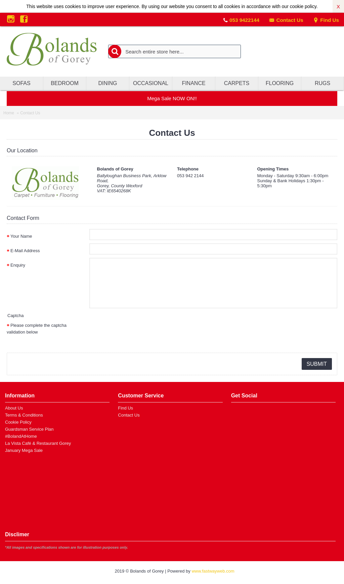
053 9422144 (244, 20)
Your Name (21, 236)
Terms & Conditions (24, 415)
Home (8, 113)
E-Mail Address (25, 250)
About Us (14, 408)
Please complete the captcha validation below (37, 329)
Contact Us (286, 20)
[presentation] (140, 331)
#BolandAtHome (21, 436)
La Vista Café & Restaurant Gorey (38, 443)
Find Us (326, 20)
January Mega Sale (24, 450)
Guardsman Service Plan (29, 429)
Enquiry (17, 265)
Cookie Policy (18, 422)
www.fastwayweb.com (212, 571)
